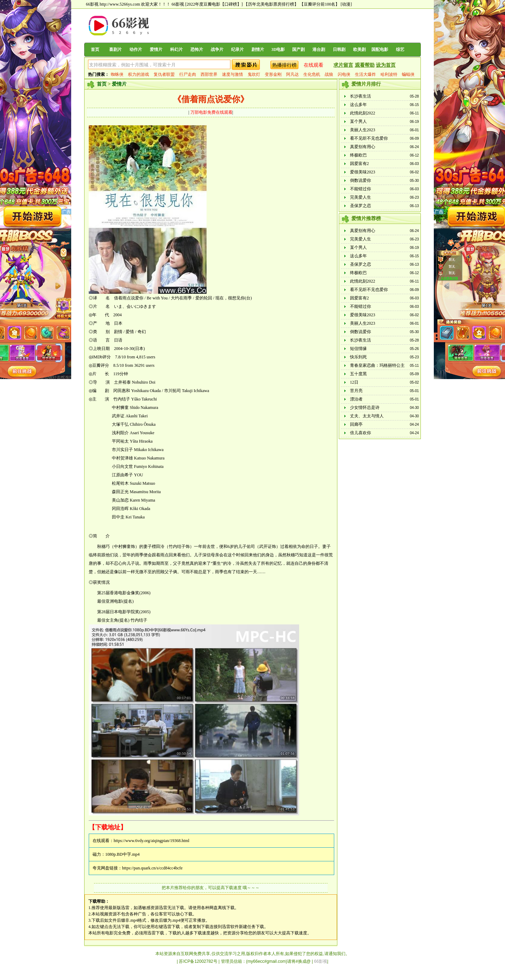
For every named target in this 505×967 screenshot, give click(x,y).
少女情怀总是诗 (364, 407)
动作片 (135, 49)
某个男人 (358, 121)
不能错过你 (360, 188)
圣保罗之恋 (360, 205)
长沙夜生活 (360, 96)
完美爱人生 (360, 197)
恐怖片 (196, 49)
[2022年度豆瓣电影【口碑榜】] (214, 4)
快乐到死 (358, 357)
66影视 (177, 4)
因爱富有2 (359, 163)
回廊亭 (356, 424)
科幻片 (176, 49)
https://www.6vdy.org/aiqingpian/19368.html (151, 840)
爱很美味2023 (362, 172)
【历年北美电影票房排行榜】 (271, 4)
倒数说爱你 (360, 180)
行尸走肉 (187, 74)
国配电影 (379, 49)
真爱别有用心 (362, 146)
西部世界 (209, 74)
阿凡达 (292, 74)
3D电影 (278, 49)
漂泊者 (356, 399)
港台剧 (318, 49)
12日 (354, 382)
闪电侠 (344, 74)
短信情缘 (358, 348)
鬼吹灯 (254, 74)
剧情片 (257, 49)
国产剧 (298, 49)
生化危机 (311, 74)
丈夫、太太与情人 (367, 415)
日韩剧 (339, 49)
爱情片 (156, 49)
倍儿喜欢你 (360, 432)
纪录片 (237, 49)
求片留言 (343, 65)
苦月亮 (356, 390)
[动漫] (346, 4)
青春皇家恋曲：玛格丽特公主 (377, 365)
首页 (95, 49)
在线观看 (313, 65)
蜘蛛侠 (117, 74)
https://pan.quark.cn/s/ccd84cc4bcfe (152, 868)
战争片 (217, 49)
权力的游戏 (138, 74)
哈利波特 (389, 74)
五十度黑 (358, 373)
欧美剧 (359, 49)
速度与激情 (232, 74)
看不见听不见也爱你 (369, 138)
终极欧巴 (358, 155)
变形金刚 (273, 74)
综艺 (400, 49)
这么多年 (358, 104)
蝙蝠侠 (408, 74)
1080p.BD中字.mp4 (122, 854)
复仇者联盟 (164, 74)
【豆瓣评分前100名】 (319, 4)
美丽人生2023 (362, 129)
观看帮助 (365, 65)
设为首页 (386, 65)
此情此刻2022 (362, 113)
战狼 (329, 74)
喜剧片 (115, 49)
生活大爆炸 (365, 74)
